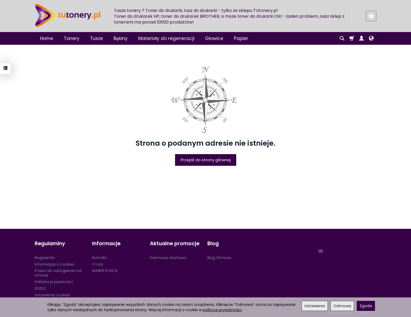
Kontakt (99, 257)
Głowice (214, 38)
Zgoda (366, 306)
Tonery (71, 38)
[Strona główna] (68, 15)
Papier (241, 38)
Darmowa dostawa (168, 257)
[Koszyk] (352, 38)
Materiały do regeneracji (166, 38)
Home (46, 38)
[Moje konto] (361, 38)
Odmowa (342, 306)
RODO (40, 288)
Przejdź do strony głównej (206, 160)
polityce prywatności (222, 309)
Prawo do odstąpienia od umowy (58, 273)
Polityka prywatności (54, 281)
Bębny (121, 38)
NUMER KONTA (105, 270)
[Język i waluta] (371, 38)
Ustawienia (315, 306)
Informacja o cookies (54, 264)
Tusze (96, 38)
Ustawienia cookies (52, 295)
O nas (97, 264)
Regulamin (45, 257)
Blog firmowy (219, 257)
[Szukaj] (342, 38)
